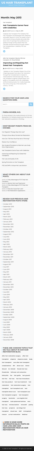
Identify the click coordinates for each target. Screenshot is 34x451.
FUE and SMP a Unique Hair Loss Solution (14, 165)
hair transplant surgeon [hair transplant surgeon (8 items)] (9, 395)
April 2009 (6, 329)
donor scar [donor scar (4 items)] (20, 365)
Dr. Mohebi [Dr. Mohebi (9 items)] (11, 369)
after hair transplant (9, 58)
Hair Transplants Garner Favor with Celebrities (15, 150)
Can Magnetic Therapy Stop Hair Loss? (13, 132)
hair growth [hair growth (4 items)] (26, 375)
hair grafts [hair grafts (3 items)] (17, 375)
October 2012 (7, 229)
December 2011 (8, 254)
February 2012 (8, 249)
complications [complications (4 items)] (6, 365)
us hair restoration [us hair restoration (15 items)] (14, 414)
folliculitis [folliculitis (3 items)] (5, 375)
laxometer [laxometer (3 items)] (12, 398)
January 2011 (7, 282)
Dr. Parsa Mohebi (15, 60)
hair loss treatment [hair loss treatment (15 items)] (21, 382)
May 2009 (6, 327)
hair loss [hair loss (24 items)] (12, 378)
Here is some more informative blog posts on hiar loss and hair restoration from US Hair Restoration (16, 426)
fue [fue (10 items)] (11, 375)
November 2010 (8, 287)
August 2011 (7, 264)
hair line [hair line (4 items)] (4, 378)
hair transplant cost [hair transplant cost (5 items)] (16, 388)
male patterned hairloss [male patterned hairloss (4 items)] (18, 401)
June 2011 (6, 269)
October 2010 (7, 289)
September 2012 (8, 231)
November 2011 (8, 257)
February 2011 (7, 279)
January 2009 (7, 337)
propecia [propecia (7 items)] (12, 408)
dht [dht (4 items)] (14, 365)
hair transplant (7, 22)
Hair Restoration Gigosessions (16, 190)
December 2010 (8, 284)
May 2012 (6, 242)
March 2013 (7, 216)
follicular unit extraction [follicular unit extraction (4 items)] (18, 372)
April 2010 (6, 299)
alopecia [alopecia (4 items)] (13, 359)
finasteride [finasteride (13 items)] (5, 372)
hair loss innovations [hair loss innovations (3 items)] (22, 378)
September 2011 (8, 262)
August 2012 (7, 234)
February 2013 (8, 219)
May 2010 (6, 297)
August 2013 (7, 209)
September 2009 (8, 317)
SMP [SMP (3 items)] (20, 411)
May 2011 (6, 272)
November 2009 (8, 312)
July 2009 (6, 322)
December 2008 (8, 340)
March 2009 (7, 332)
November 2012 (8, 226)
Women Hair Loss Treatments (16, 183)
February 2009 (8, 335)
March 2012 (7, 247)
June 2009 (6, 324)
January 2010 (7, 307)
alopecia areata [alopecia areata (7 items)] (22, 359)
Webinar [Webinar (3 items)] (24, 414)
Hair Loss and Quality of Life (10, 159)
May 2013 (6, 211)
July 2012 (6, 236)
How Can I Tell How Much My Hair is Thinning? (15, 138)
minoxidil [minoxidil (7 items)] (24, 404)
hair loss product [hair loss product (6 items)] (7, 382)
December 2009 (8, 309)
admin (6, 31)
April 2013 (6, 214)
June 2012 (6, 239)
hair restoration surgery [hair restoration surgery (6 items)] (18, 385)
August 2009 (7, 319)
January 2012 (7, 252)
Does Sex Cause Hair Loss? (15, 188)
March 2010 (7, 302)
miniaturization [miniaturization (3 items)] (14, 404)
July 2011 (6, 267)
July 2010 (6, 292)
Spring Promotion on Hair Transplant (13, 162)
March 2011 (6, 277)
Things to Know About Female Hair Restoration (16, 135)
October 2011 (7, 259)
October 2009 (7, 314)
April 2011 (6, 274)
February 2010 (8, 304)
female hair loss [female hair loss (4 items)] (22, 369)
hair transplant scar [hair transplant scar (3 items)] (24, 391)
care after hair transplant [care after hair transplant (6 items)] (21, 362)
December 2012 (8, 224)
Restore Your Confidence (9, 142)
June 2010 (6, 294)
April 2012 (6, 244)
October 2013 (7, 204)
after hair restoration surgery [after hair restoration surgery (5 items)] (11, 356)
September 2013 (8, 206)
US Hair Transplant (17, 2)
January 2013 (7, 221)
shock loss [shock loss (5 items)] (13, 411)
